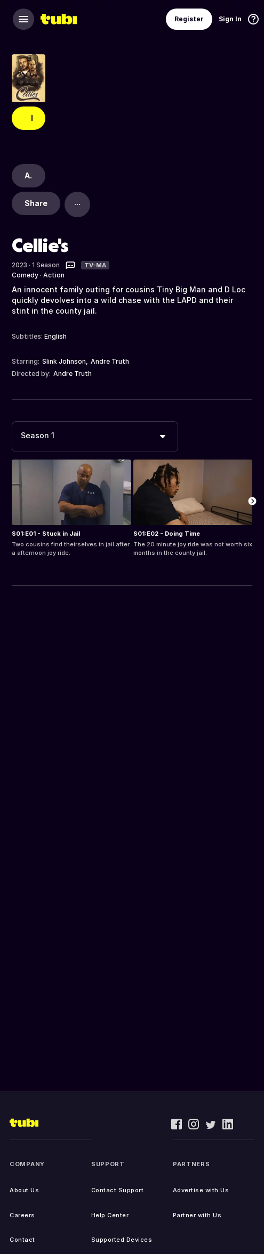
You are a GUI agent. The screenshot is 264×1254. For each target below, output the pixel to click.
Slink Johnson (64, 361)
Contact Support (117, 1190)
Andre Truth (110, 361)
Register (189, 19)
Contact (22, 1239)
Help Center (110, 1215)
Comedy (25, 275)
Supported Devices (122, 1239)
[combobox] (95, 437)
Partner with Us (197, 1215)
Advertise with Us (201, 1190)
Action (54, 275)
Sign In (230, 19)
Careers (22, 1215)
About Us (24, 1190)
